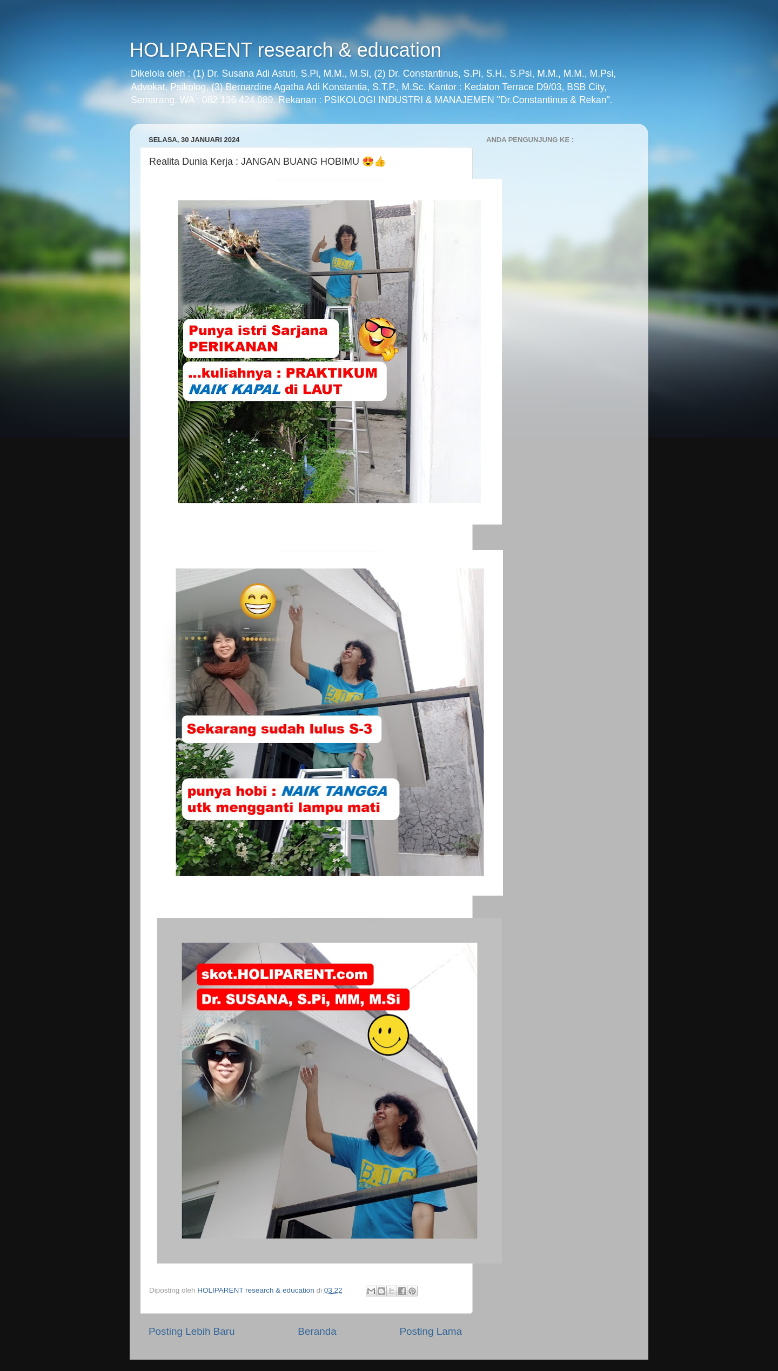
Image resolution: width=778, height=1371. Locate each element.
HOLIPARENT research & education (285, 50)
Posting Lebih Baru (192, 1331)
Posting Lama (430, 1331)
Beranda (317, 1331)
